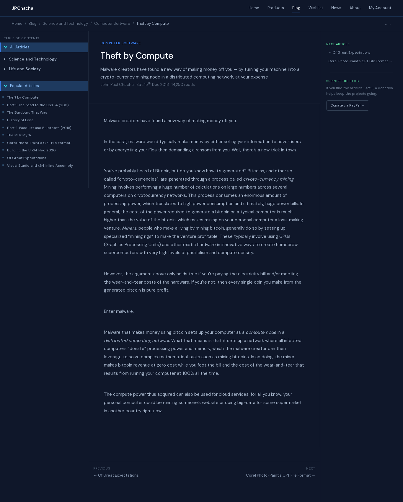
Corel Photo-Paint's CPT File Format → (280, 475)
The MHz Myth (19, 135)
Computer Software (112, 23)
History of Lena (20, 120)
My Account (380, 7)
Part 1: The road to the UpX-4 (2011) (38, 105)
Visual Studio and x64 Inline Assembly (40, 165)
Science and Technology (65, 23)
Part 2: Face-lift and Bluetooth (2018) (39, 127)
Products (275, 7)
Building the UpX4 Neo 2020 (31, 150)
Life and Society (25, 68)
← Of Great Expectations (116, 475)
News (336, 7)
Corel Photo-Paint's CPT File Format (38, 142)
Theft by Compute (23, 97)
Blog (296, 7)
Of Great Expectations (26, 158)
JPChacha (22, 8)
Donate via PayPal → (348, 105)
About (355, 7)
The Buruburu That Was (27, 112)
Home (254, 7)
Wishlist (316, 7)
